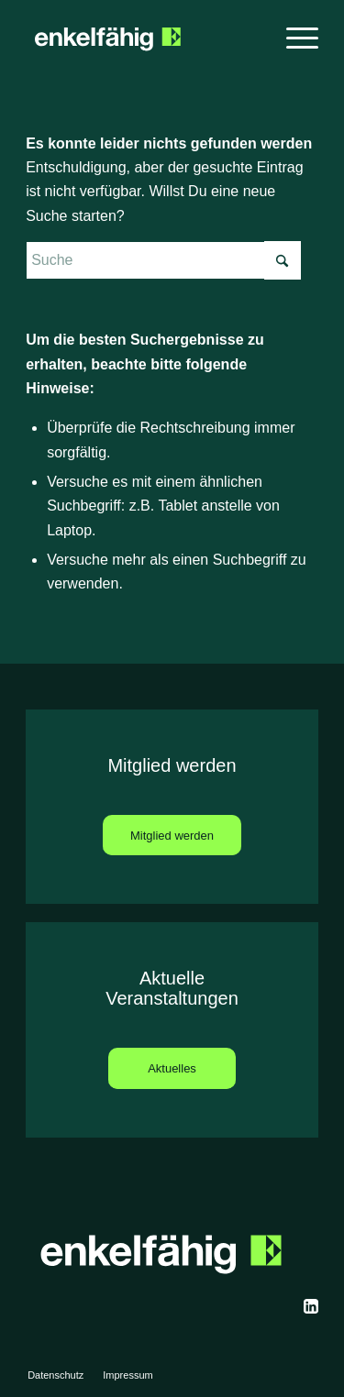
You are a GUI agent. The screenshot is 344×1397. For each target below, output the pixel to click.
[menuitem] (293, 36)
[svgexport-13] (311, 1306)
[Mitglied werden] (172, 835)
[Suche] (163, 260)
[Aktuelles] (172, 1068)
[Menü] (293, 36)
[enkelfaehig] (143, 36)
